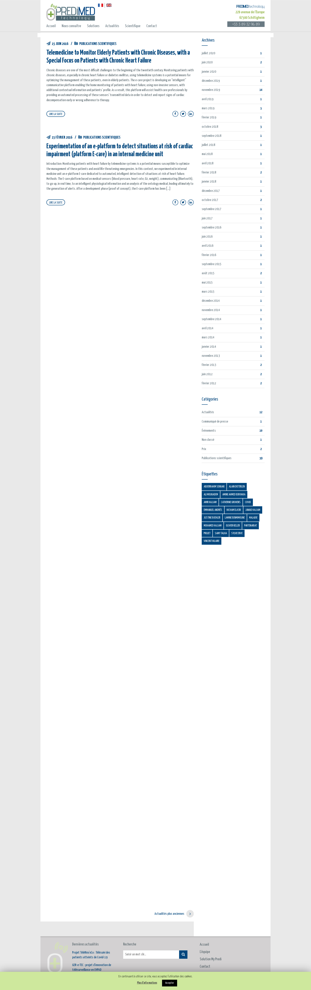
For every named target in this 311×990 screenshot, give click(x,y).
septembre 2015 (211, 264)
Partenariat (250, 525)
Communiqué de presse (215, 421)
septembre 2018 (211, 136)
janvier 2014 (209, 346)
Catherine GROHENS (231, 502)
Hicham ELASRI (234, 509)
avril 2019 (207, 99)
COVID (248, 502)
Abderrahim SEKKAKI (214, 486)
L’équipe (205, 937)
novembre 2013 (211, 356)
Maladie (253, 517)
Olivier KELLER (233, 525)
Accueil (51, 26)
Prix (204, 449)
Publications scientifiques (97, 44)
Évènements (209, 430)
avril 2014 (207, 328)
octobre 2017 (210, 200)
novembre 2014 (211, 310)
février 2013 (209, 365)
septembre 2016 (211, 227)
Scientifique (132, 26)
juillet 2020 (208, 53)
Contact (151, 26)
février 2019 (209, 117)
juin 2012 (207, 374)
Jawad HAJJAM (252, 509)
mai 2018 (207, 154)
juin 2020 (207, 62)
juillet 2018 (208, 145)
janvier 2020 (209, 71)
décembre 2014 (211, 301)
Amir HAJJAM (210, 502)
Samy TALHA (221, 533)
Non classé (208, 440)
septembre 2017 (211, 209)
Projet (207, 533)
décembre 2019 (211, 81)
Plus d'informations (147, 982)
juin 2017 (207, 218)
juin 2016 (207, 236)
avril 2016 (207, 246)
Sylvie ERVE (237, 533)
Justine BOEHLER (212, 517)
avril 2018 (207, 163)
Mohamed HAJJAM (213, 525)
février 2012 (209, 383)
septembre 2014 (211, 319)
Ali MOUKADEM (211, 494)
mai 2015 (207, 282)
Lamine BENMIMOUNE (235, 517)
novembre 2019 (211, 90)
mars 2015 (208, 291)
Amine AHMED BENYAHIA (233, 494)
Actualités (112, 26)
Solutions (93, 26)
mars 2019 (208, 108)
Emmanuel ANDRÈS (213, 509)
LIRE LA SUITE (55, 114)
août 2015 (208, 273)
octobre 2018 (210, 127)
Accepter (169, 983)
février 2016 (209, 255)
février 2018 (209, 172)
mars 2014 (208, 337)
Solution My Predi (211, 944)
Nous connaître (71, 26)
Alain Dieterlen (237, 486)
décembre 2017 (211, 191)
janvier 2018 (209, 181)
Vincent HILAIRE (211, 541)
